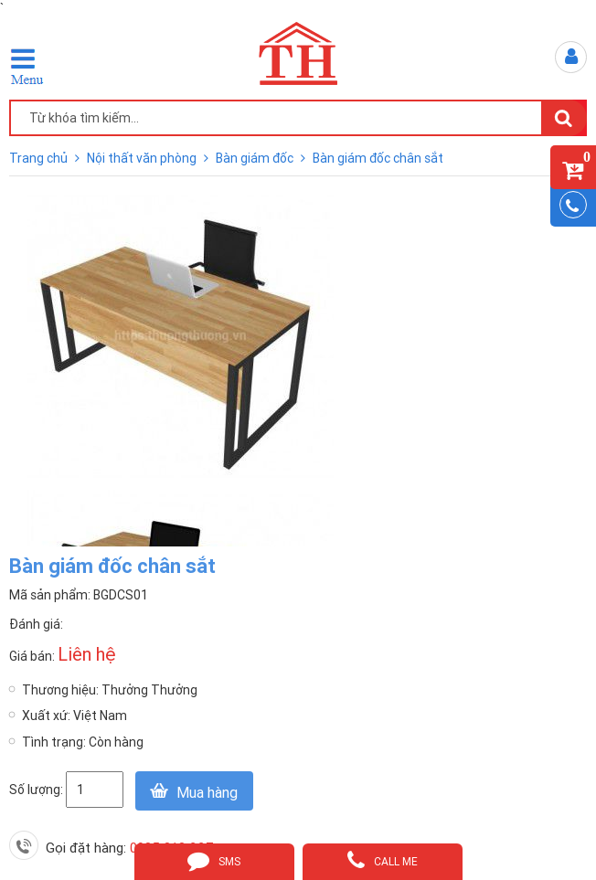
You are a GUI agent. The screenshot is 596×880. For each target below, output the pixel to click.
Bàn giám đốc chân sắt (378, 158)
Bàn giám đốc (256, 158)
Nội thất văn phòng (143, 158)
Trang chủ (39, 158)
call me (382, 860)
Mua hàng (207, 792)
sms (213, 860)
